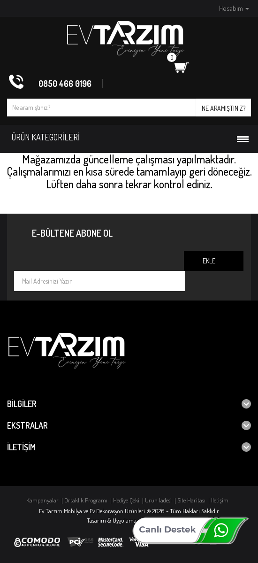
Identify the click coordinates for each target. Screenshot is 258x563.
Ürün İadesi (158, 500)
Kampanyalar (42, 500)
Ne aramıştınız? (223, 108)
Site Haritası (191, 500)
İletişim (219, 500)
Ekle (209, 261)
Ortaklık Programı (85, 500)
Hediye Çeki (126, 500)
